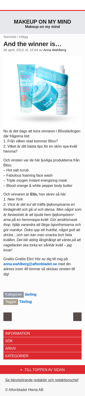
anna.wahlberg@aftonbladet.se (30, 264)
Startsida (9, 37)
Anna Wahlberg (54, 50)
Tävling (25, 302)
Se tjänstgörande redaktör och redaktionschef (41, 380)
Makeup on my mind (42, 22)
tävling (30, 294)
